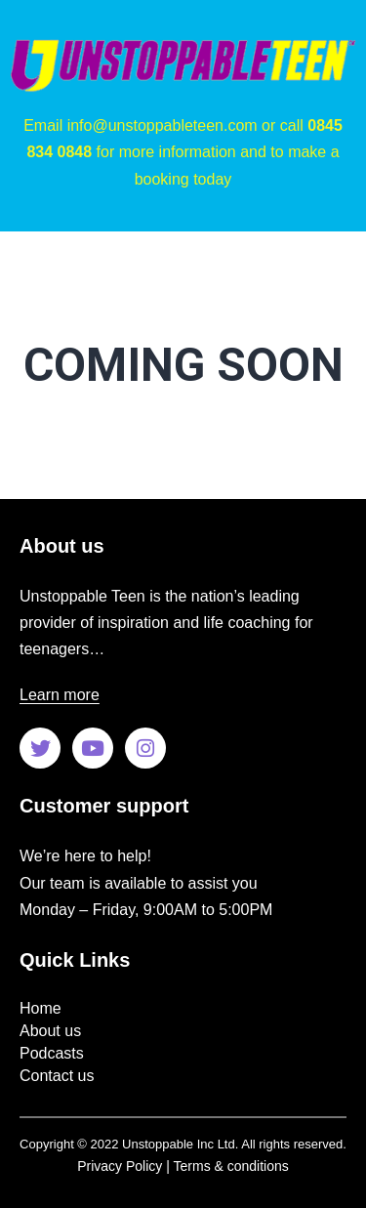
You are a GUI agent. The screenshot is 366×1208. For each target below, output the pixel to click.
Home (40, 1008)
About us (50, 1030)
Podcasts (52, 1053)
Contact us (57, 1075)
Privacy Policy (119, 1166)
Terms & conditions (231, 1166)
